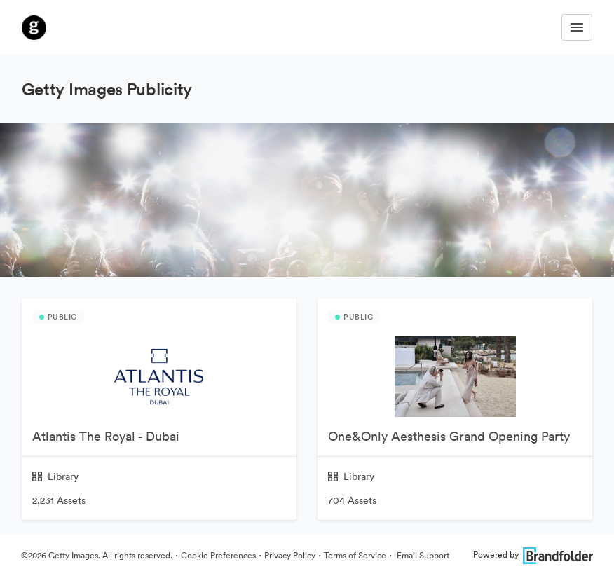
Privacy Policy (289, 555)
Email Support (422, 555)
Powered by (533, 555)
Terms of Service (355, 555)
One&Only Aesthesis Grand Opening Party (449, 436)
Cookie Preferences (218, 555)
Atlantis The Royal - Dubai (105, 436)
